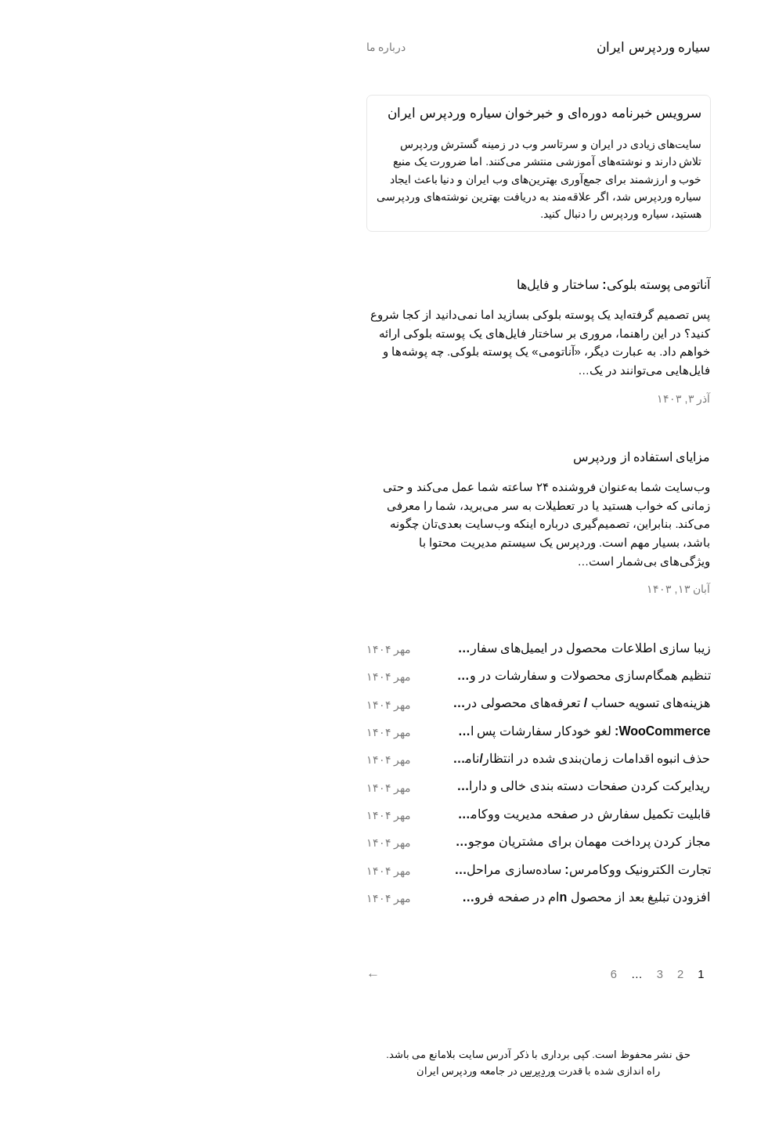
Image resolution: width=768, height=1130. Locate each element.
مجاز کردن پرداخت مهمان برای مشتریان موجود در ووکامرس (427, 841)
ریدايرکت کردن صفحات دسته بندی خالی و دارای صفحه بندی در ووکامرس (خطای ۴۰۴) (427, 785)
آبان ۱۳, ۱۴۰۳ (524, 589)
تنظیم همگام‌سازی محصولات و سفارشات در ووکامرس (427, 675)
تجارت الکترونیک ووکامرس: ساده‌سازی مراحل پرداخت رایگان (427, 869)
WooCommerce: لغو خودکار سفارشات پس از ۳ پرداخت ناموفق (427, 731)
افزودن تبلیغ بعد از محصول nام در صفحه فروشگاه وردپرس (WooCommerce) (427, 897)
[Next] (222, 975)
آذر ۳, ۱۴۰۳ (530, 398)
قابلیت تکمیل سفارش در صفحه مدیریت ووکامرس (427, 814)
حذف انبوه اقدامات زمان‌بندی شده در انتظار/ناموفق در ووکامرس (427, 758)
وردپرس (383, 1071)
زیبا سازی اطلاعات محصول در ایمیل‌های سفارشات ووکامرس (427, 648)
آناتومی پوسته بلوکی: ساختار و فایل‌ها (459, 284)
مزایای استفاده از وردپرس (487, 457)
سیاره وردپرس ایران (499, 47)
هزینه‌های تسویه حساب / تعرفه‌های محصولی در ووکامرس (427, 702)
